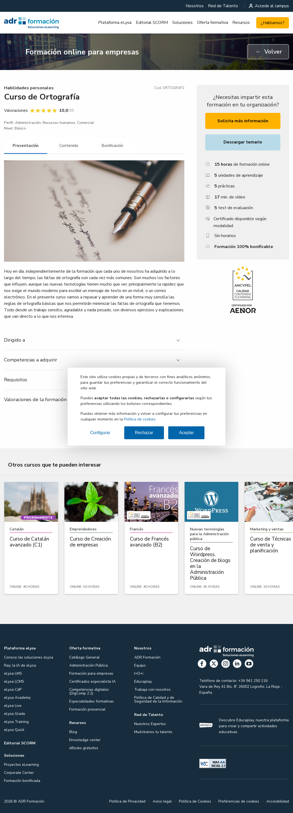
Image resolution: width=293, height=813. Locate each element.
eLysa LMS (13, 673)
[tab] (25, 146)
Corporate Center (19, 772)
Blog (73, 731)
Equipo (140, 665)
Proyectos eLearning (21, 764)
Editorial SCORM (152, 22)
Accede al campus (269, 6)
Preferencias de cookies (238, 801)
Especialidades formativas (91, 701)
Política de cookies (140, 419)
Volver (268, 52)
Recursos (241, 22)
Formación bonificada (22, 780)
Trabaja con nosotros (152, 689)
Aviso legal (162, 801)
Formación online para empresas (82, 52)
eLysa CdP (12, 689)
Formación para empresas (91, 673)
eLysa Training (16, 721)
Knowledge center (85, 739)
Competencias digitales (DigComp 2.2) (89, 691)
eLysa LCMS (14, 681)
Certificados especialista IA (92, 681)
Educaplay (143, 681)
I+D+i (138, 673)
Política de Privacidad (127, 801)
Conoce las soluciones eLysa (28, 657)
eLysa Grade (14, 713)
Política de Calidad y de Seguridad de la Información (158, 699)
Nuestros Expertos (150, 723)
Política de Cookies (195, 801)
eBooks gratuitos (83, 748)
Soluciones (182, 22)
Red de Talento (223, 6)
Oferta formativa (212, 22)
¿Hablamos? (272, 23)
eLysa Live (12, 705)
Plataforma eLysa (114, 22)
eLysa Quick (14, 729)
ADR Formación (147, 657)
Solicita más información (242, 121)
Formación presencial (87, 709)
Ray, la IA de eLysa (20, 665)
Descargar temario (243, 142)
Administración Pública (88, 665)
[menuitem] (195, 6)
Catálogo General (84, 657)
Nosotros (195, 6)
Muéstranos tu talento (153, 731)
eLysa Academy (17, 697)
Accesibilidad (277, 801)
